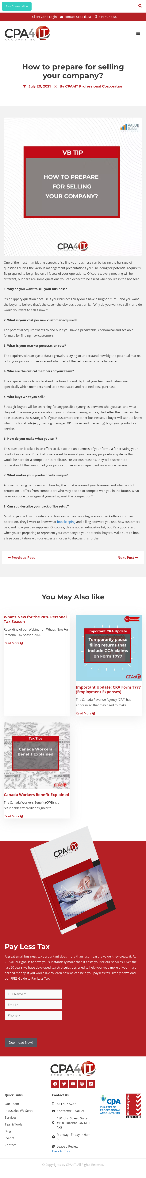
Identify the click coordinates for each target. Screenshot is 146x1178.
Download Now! (21, 1045)
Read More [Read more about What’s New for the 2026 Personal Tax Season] (13, 646)
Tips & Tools (13, 1127)
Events (9, 1141)
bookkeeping (66, 525)
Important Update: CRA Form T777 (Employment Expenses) (108, 692)
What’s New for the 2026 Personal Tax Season (35, 622)
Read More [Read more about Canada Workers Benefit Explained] (13, 819)
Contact (10, 1148)
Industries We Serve (19, 1113)
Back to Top (61, 1154)
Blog (8, 1134)
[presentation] (34, 1031)
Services (11, 1120)
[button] (138, 36)
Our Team (12, 1107)
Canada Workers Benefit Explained (36, 797)
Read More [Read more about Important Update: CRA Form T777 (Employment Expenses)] (85, 716)
